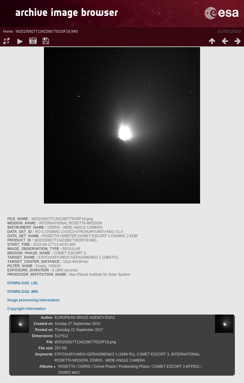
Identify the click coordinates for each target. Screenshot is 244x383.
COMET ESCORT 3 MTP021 (176, 366)
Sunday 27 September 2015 (77, 324)
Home (8, 31)
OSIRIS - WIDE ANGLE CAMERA (117, 360)
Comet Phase (105, 366)
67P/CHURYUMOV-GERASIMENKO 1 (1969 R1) (95, 354)
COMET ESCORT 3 (153, 354)
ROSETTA (66, 366)
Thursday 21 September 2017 (79, 330)
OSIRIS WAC (69, 372)
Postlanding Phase (134, 366)
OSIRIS (84, 366)
